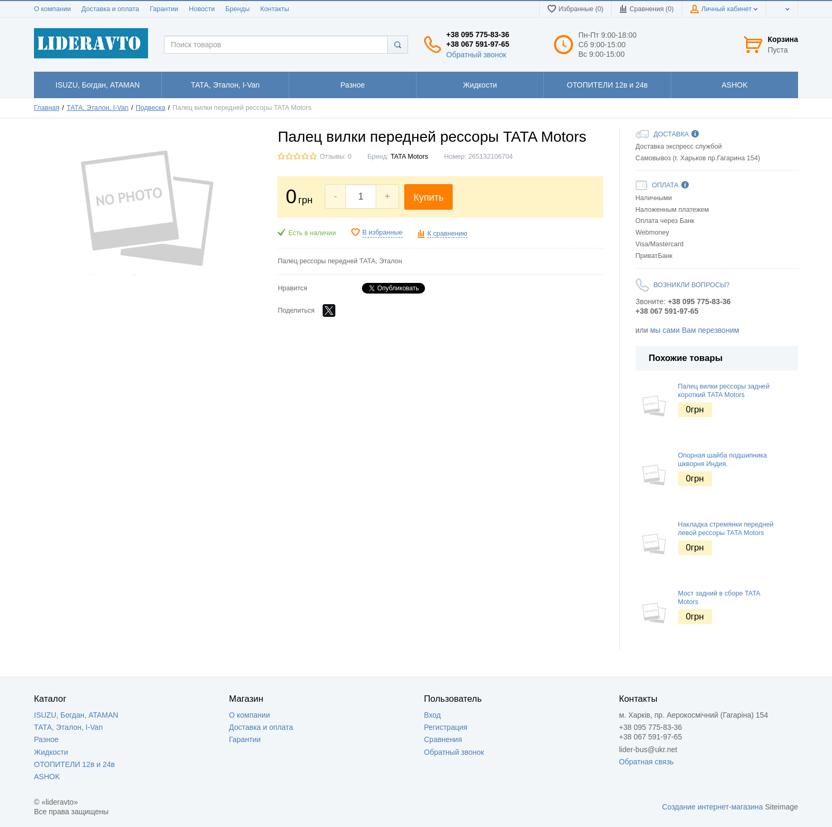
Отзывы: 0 (335, 156)
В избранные (382, 232)
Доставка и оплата (110, 9)
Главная (46, 107)
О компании (52, 9)
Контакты (274, 9)
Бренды (238, 9)
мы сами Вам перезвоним (694, 330)
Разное (46, 739)
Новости (202, 9)
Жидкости (51, 752)
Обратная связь (646, 761)
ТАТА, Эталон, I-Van (98, 107)
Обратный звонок (476, 54)
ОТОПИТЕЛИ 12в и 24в (74, 764)
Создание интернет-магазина (712, 807)
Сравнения (443, 739)
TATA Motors (409, 156)
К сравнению (447, 233)
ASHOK (47, 776)
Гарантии (164, 9)
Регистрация (445, 727)
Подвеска (151, 107)
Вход (432, 715)
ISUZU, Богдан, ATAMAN (76, 715)
